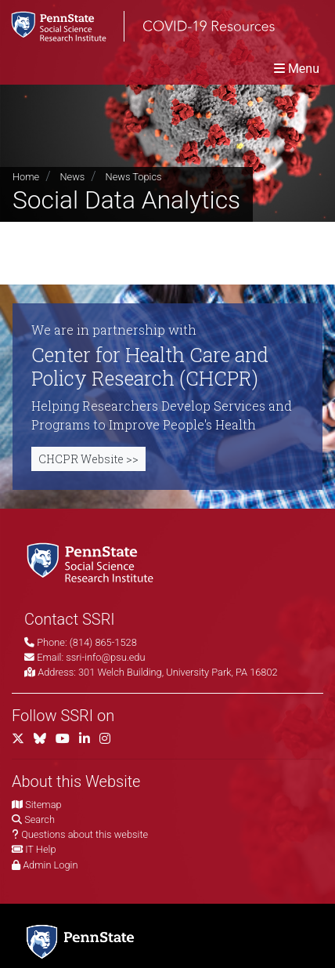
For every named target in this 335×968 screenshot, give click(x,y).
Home (26, 177)
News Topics (134, 177)
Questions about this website (84, 834)
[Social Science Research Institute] (93, 561)
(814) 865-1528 (103, 642)
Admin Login (50, 865)
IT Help (40, 849)
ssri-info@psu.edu (105, 657)
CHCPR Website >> (88, 458)
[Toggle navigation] (297, 68)
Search (39, 819)
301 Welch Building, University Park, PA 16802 (178, 672)
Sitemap (43, 804)
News (72, 177)
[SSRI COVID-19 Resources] (137, 26)
